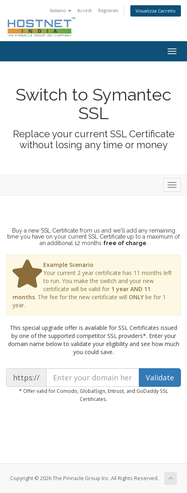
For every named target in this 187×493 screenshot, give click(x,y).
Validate (160, 377)
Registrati (108, 10)
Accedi (84, 10)
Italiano (60, 10)
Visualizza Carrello (156, 11)
